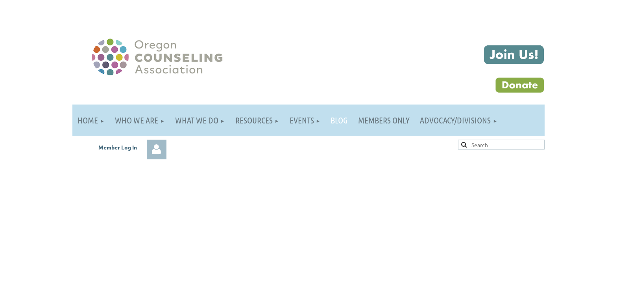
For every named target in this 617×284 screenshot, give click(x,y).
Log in (156, 149)
